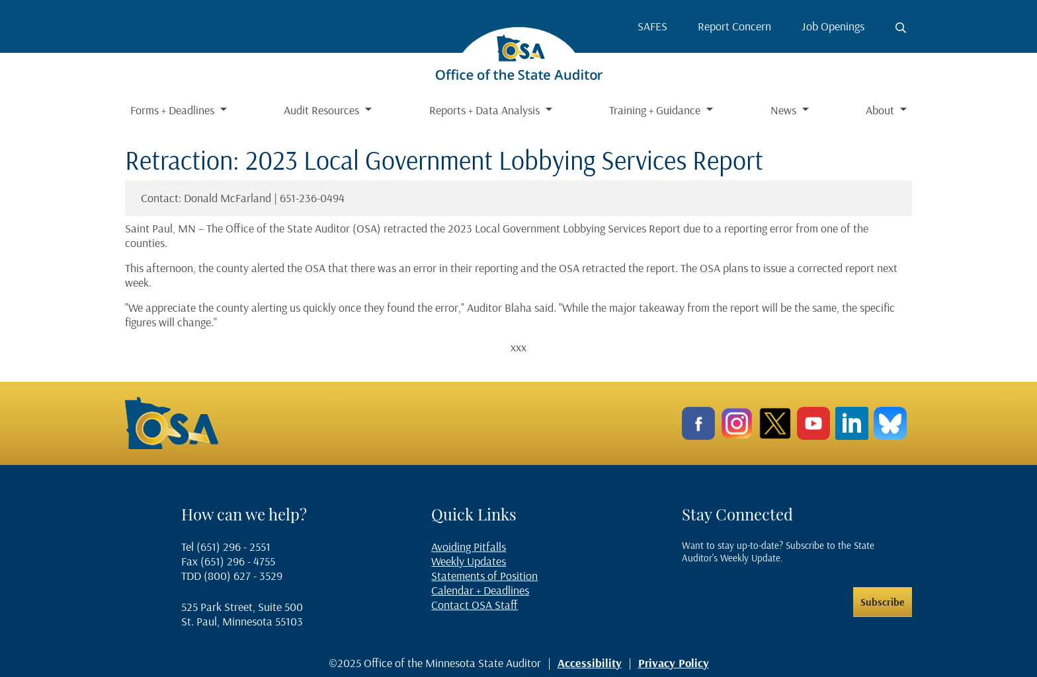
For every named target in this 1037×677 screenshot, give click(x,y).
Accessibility (590, 662)
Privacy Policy (673, 662)
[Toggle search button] (901, 28)
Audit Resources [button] (323, 110)
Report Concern (734, 26)
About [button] (881, 110)
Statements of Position (484, 575)
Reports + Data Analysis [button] (485, 110)
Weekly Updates (468, 561)
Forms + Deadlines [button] (173, 110)
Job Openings (833, 26)
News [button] (784, 110)
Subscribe (882, 601)
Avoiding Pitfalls (468, 546)
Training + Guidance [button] (656, 110)
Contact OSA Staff (474, 604)
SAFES (652, 26)
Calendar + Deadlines (480, 590)
